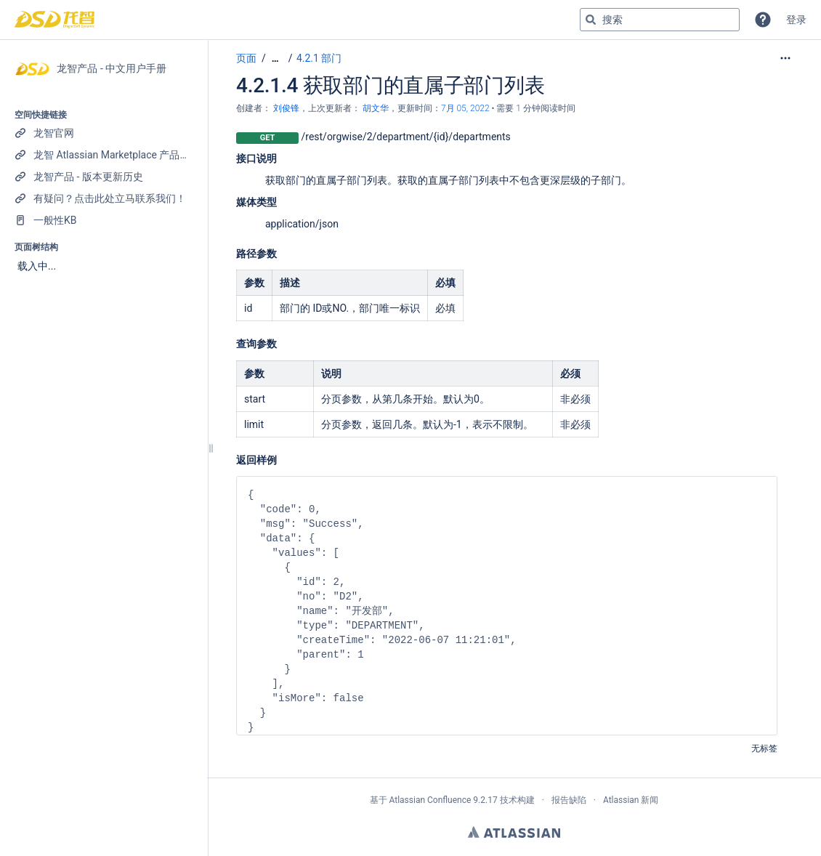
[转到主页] (54, 19)
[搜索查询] (660, 19)
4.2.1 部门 (318, 58)
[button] (763, 19)
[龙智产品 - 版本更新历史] (103, 176)
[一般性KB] (103, 220)
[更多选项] (785, 58)
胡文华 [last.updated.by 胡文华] (376, 108)
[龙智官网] (103, 133)
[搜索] (590, 19)
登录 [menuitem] (796, 19)
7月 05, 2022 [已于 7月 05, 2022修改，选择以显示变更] (465, 108)
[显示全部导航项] (275, 58)
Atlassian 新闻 (631, 800)
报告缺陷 (568, 800)
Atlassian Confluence (430, 800)
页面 (246, 58)
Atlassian (514, 832)
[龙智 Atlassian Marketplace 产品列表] (103, 155)
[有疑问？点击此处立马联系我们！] (103, 198)
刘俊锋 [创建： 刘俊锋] (286, 108)
